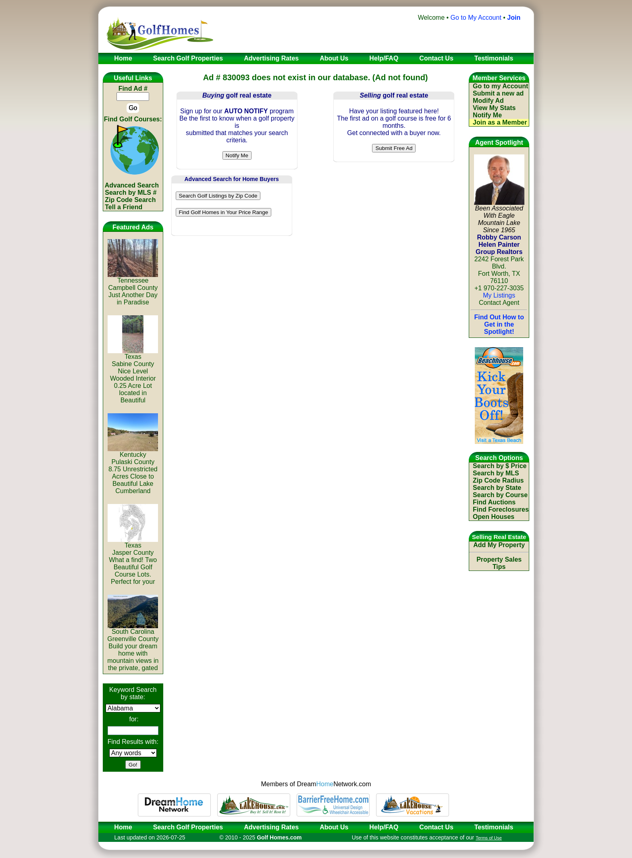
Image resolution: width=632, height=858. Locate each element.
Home (120, 827)
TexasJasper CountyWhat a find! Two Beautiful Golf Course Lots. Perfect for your (133, 560)
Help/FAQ (383, 827)
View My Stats (494, 107)
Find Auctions (494, 502)
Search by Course (500, 494)
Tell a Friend (123, 207)
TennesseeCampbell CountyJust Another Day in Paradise (133, 288)
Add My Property (499, 544)
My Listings (499, 295)
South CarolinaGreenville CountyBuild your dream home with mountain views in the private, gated (132, 647)
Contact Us (436, 827)
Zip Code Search (130, 199)
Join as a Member (500, 122)
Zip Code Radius (498, 480)
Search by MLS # (130, 192)
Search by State (497, 487)
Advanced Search (132, 185)
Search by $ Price (499, 465)
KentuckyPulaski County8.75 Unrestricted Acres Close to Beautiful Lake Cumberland (133, 470)
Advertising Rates (271, 827)
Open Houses (493, 516)
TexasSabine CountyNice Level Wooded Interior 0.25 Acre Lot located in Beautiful (133, 376)
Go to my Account (500, 86)
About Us (334, 827)
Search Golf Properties (188, 827)
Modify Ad (488, 100)
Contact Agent (499, 302)
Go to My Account (476, 17)
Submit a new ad (498, 93)
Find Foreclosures (501, 509)
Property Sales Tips (499, 563)
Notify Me (487, 115)
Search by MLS (496, 473)
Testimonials (494, 827)
